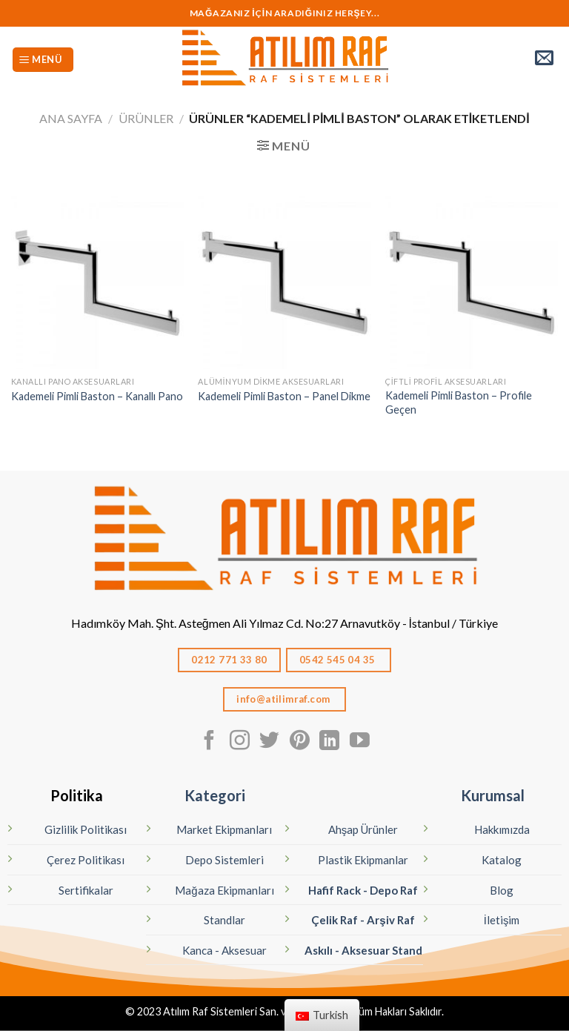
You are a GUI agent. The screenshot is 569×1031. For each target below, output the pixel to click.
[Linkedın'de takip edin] (329, 742)
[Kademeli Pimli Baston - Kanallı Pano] (97, 282)
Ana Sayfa (70, 118)
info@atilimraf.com (284, 699)
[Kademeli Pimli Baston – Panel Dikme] (284, 282)
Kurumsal (493, 795)
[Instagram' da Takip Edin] (240, 742)
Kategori (214, 795)
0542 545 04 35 (338, 660)
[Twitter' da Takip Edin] (269, 742)
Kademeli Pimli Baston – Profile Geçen (458, 402)
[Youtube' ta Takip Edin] (360, 742)
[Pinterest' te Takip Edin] (300, 742)
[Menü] (43, 59)
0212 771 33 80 (229, 660)
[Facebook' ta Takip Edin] (209, 742)
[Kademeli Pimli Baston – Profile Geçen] (471, 282)
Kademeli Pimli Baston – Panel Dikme (284, 396)
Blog (501, 890)
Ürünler (146, 118)
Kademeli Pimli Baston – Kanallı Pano (97, 396)
